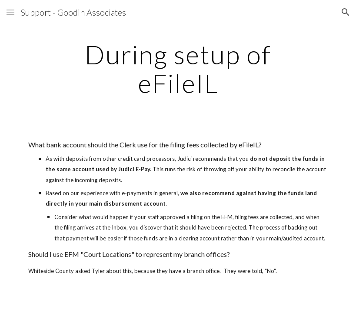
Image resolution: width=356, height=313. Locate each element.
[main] (178, 69)
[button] (10, 12)
